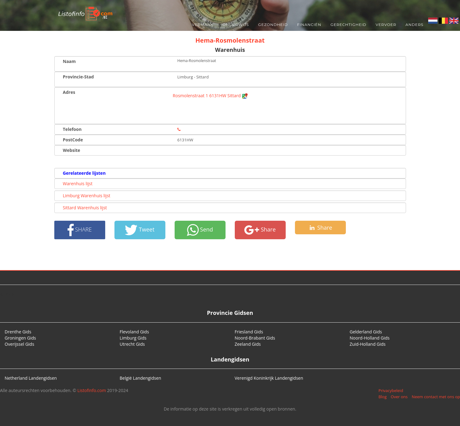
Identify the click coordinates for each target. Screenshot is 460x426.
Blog (383, 396)
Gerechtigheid (348, 24)
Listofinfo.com (91, 390)
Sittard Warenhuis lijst (85, 208)
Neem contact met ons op (436, 396)
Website (71, 150)
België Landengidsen (140, 378)
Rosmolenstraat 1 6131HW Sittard (210, 95)
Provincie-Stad (78, 77)
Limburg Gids (133, 338)
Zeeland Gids (248, 344)
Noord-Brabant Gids (255, 338)
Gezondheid (273, 24)
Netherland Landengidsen (31, 378)
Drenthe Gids (18, 332)
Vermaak (202, 24)
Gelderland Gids (366, 332)
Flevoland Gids (134, 332)
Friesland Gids (249, 332)
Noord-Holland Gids (370, 338)
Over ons (399, 396)
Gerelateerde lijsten (84, 173)
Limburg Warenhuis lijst (86, 195)
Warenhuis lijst (78, 183)
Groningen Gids (20, 338)
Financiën (309, 24)
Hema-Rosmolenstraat (229, 40)
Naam (69, 61)
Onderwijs (235, 24)
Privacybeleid (391, 390)
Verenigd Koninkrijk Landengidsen (269, 378)
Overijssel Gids (19, 344)
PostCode (73, 140)
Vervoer (386, 24)
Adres (69, 92)
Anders (414, 24)
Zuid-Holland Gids (368, 344)
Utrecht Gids (132, 344)
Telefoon (72, 129)
